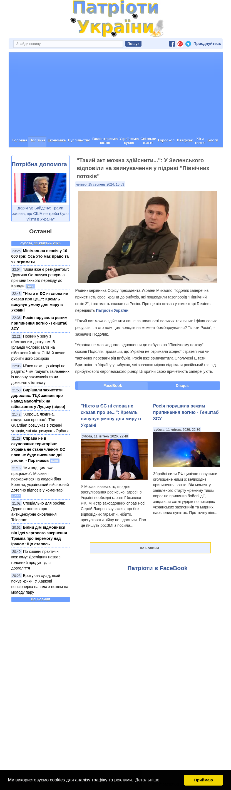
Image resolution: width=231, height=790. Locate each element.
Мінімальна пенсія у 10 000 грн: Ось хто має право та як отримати (40, 256)
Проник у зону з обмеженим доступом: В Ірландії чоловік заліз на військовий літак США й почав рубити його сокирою (38, 347)
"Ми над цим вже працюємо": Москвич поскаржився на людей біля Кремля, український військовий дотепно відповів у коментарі (40, 479)
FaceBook (112, 385)
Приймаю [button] (203, 780)
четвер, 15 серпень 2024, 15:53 (100, 184)
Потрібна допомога (39, 164)
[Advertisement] (116, 94)
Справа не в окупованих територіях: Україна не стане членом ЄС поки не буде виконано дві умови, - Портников (38, 449)
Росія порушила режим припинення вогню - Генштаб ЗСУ (39, 323)
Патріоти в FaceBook (158, 568)
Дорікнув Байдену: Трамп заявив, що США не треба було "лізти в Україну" (40, 213)
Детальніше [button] (147, 780)
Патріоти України (112, 310)
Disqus (182, 385)
